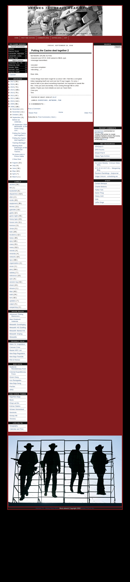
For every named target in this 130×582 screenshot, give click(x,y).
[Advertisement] (108, 87)
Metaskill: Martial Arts (17, 331)
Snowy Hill (13, 416)
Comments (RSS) (43, 38)
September (16, 117)
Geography (14, 426)
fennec (12, 206)
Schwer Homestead (17, 409)
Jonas (12, 228)
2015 (12, 87)
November (16, 112)
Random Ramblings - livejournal (106, 173)
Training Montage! (19, 143)
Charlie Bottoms (101, 187)
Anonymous (99, 131)
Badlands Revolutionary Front (18, 368)
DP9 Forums (99, 150)
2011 (12, 98)
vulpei (12, 304)
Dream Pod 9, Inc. (87, 508)
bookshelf (13, 191)
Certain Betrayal (101, 183)
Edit (65, 38)
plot (11, 269)
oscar (12, 266)
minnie (12, 251)
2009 (12, 104)
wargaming (14, 307)
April (14, 174)
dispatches (14, 194)
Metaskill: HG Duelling (18, 327)
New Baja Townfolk (16, 357)
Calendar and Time (16, 429)
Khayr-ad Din (14, 403)
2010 (12, 101)
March (14, 177)
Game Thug (99, 193)
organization (14, 263)
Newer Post (33, 113)
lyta (11, 241)
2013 (12, 93)
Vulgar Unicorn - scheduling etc (106, 176)
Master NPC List (16, 350)
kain (11, 232)
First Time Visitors (28, 38)
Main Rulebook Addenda (15, 320)
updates (13, 301)
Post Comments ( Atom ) (47, 117)
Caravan (13, 75)
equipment (14, 203)
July (14, 165)
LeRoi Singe (99, 202)
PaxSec (12, 386)
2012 (12, 95)
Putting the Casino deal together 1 (19, 139)
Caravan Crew (15, 347)
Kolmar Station (15, 406)
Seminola (13, 412)
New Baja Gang (15, 383)
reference (13, 276)
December (16, 109)
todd (11, 294)
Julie (96, 199)
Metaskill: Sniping (16, 334)
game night (14, 216)
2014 (12, 90)
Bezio (12, 400)
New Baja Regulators (17, 353)
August (15, 163)
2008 (12, 107)
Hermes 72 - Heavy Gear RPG (58, 8)
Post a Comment (34, 109)
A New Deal (16, 159)
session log (14, 282)
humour (13, 225)
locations (13, 235)
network (13, 257)
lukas (12, 238)
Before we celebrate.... (17, 121)
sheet (12, 285)
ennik (12, 200)
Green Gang (14, 377)
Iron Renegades (15, 380)
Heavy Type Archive (102, 156)
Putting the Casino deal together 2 (19, 134)
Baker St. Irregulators (17, 344)
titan (11, 291)
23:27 (54, 97)
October (15, 115)
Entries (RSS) (57, 38)
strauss (12, 288)
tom (11, 298)
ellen (11, 197)
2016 (12, 84)
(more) (104, 139)
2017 (12, 81)
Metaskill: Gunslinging (18, 324)
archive (12, 184)
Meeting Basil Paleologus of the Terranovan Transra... (19, 149)
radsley (12, 273)
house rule (14, 222)
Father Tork (99, 190)
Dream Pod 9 (100, 153)
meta (12, 247)
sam (11, 279)
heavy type (14, 219)
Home (16, 38)
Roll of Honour (15, 360)
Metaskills (13, 337)
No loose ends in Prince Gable (18, 155)
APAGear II (99, 146)
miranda (13, 254)
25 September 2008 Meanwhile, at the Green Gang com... (19, 128)
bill (11, 188)
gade (12, 213)
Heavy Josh (99, 196)
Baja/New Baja (15, 397)
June (14, 168)
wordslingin (99, 133)
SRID (11, 390)
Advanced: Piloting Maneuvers (16, 315)
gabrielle (13, 210)
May (14, 171)
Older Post (88, 113)
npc (11, 260)
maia (12, 244)
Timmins (13, 419)
